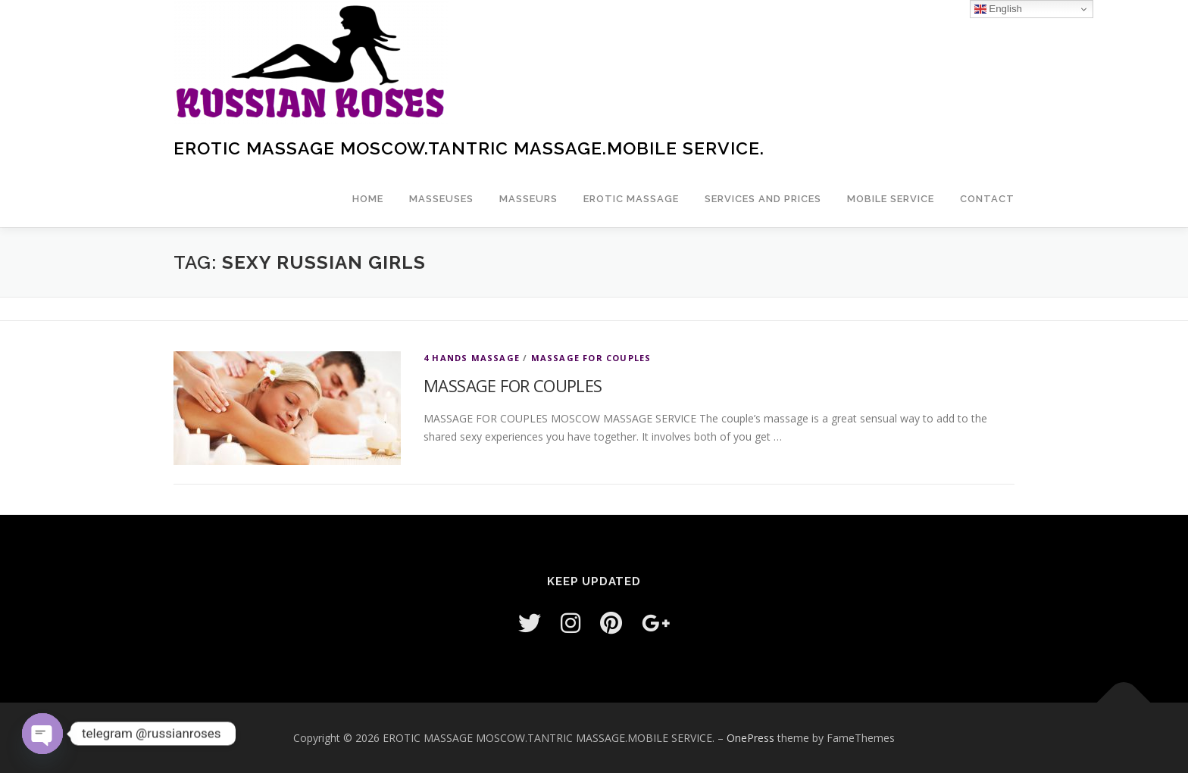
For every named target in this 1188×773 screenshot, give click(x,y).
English (998, 9)
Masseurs (528, 198)
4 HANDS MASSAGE (472, 357)
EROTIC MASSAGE (631, 198)
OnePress (750, 738)
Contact (987, 198)
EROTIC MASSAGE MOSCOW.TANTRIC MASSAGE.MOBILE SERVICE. (469, 148)
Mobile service (890, 198)
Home (367, 198)
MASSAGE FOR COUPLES (591, 357)
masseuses (441, 198)
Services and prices (763, 198)
